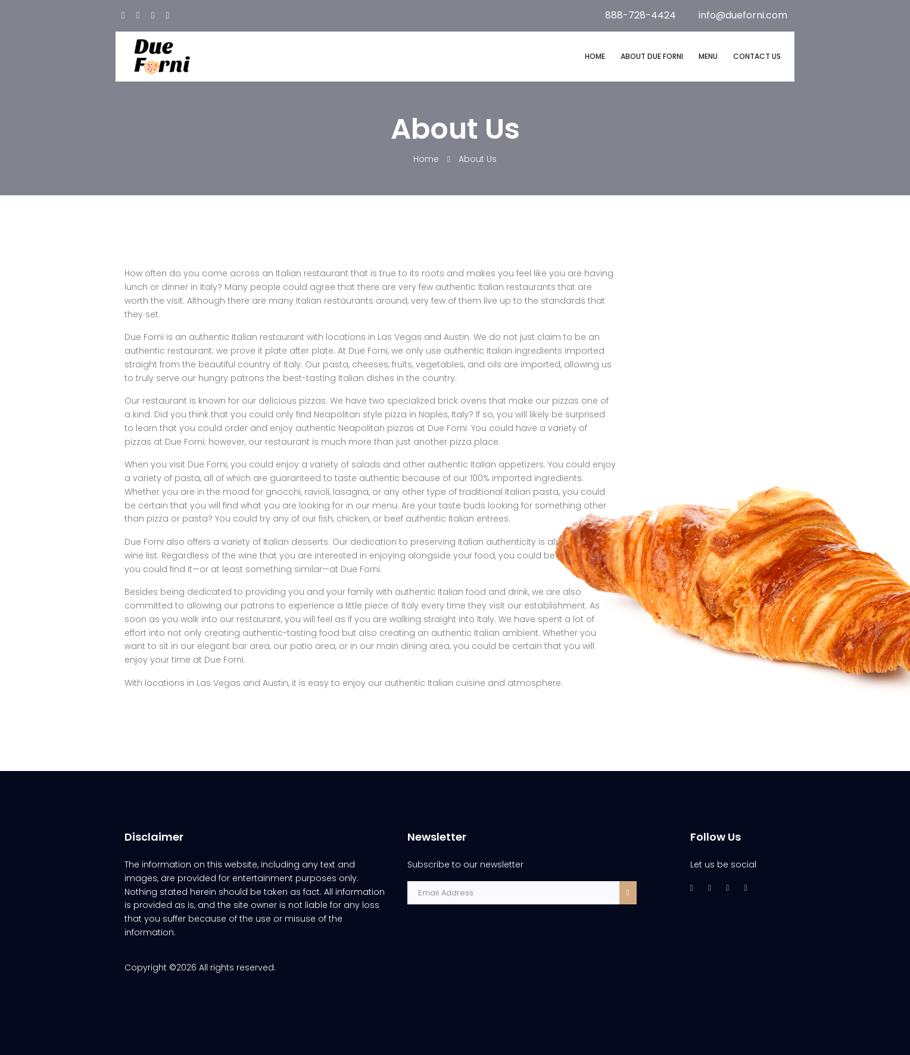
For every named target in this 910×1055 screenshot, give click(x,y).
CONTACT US (757, 56)
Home (427, 159)
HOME (595, 56)
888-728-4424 (640, 15)
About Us (478, 159)
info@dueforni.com (743, 15)
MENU (708, 56)
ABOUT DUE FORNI (652, 56)
